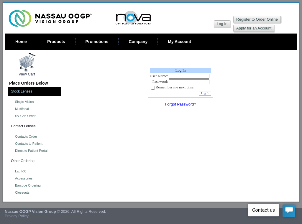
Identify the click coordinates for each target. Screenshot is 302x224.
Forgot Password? (180, 104)
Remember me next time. (175, 87)
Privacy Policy (17, 216)
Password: (160, 81)
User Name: (159, 76)
